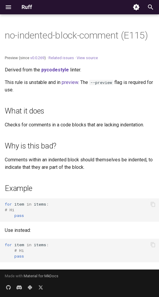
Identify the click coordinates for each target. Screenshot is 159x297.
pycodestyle (55, 70)
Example (18, 188)
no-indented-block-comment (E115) (76, 35)
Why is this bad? (30, 146)
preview (70, 82)
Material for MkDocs (41, 276)
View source (87, 58)
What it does (24, 111)
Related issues (61, 58)
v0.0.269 (37, 58)
